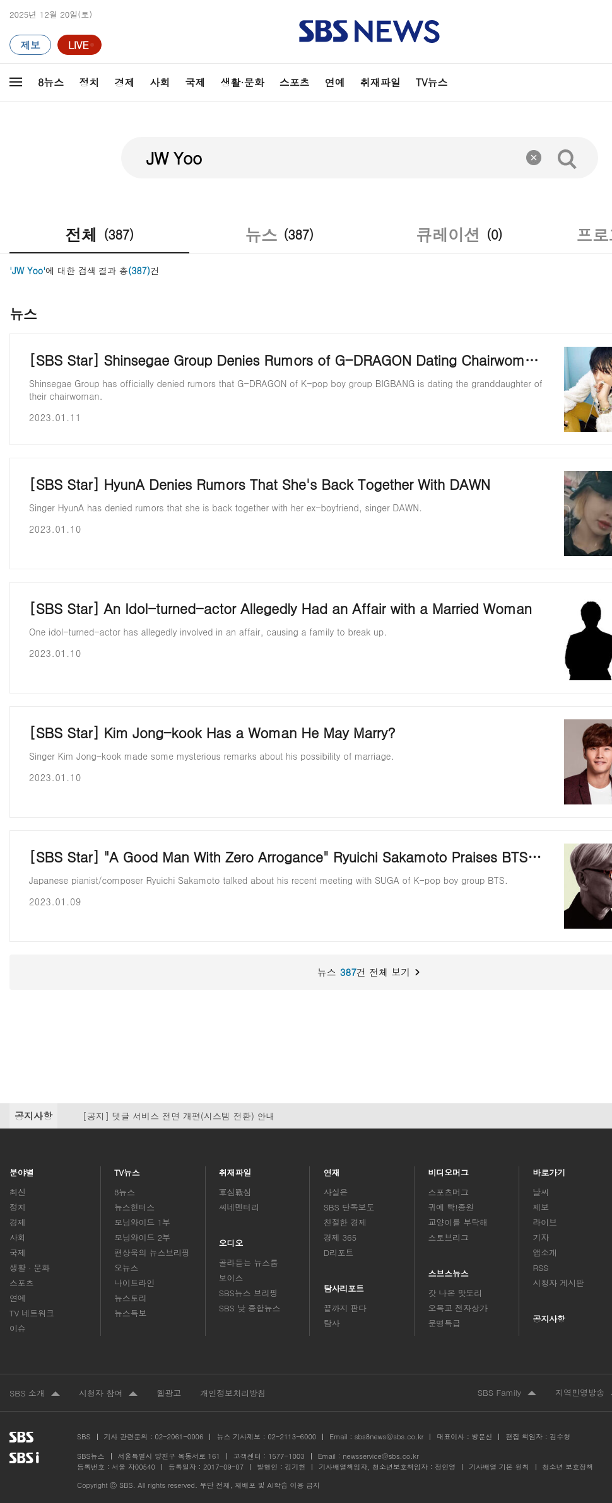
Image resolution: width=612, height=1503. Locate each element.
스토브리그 (448, 1237)
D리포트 (339, 1252)
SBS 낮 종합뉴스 (250, 1308)
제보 (541, 1207)
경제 (124, 82)
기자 (541, 1237)
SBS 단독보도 (349, 1207)
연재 (332, 1169)
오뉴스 (126, 1268)
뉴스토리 (130, 1298)
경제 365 (340, 1237)
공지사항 (549, 1319)
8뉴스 (51, 82)
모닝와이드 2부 (142, 1237)
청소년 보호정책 (568, 1466)
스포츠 (295, 82)
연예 (335, 82)
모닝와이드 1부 (142, 1222)
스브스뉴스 (448, 1270)
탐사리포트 (344, 1285)
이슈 (17, 1328)
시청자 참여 (108, 1394)
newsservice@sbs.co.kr (380, 1456)
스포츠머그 (448, 1192)
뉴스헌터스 (134, 1207)
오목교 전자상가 (458, 1308)
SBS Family (507, 1393)
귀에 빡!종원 (451, 1207)
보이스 (231, 1278)
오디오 (231, 1240)
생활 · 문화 (29, 1268)
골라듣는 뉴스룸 (248, 1262)
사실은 (336, 1192)
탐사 (332, 1323)
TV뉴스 (432, 82)
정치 (89, 82)
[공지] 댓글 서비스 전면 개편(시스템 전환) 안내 (179, 1116)
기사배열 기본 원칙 (499, 1466)
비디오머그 (448, 1169)
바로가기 (549, 1169)
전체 (99, 234)
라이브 (545, 1222)
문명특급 (444, 1323)
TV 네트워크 (31, 1313)
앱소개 (545, 1252)
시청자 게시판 (558, 1283)
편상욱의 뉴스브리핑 (152, 1252)
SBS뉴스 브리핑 (248, 1293)
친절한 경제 (345, 1222)
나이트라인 (134, 1283)
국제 (195, 82)
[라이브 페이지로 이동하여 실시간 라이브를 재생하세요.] (79, 45)
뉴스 (279, 234)
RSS (540, 1268)
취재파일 (380, 82)
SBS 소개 (34, 1394)
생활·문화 (242, 82)
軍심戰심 (235, 1192)
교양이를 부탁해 (458, 1222)
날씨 (541, 1192)
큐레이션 (459, 234)
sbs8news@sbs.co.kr (389, 1436)
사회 (160, 82)
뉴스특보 (130, 1313)
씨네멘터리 (239, 1207)
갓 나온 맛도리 (455, 1293)
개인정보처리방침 (233, 1393)
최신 (17, 1192)
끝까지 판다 (345, 1308)
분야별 (21, 1169)
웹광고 (168, 1393)
